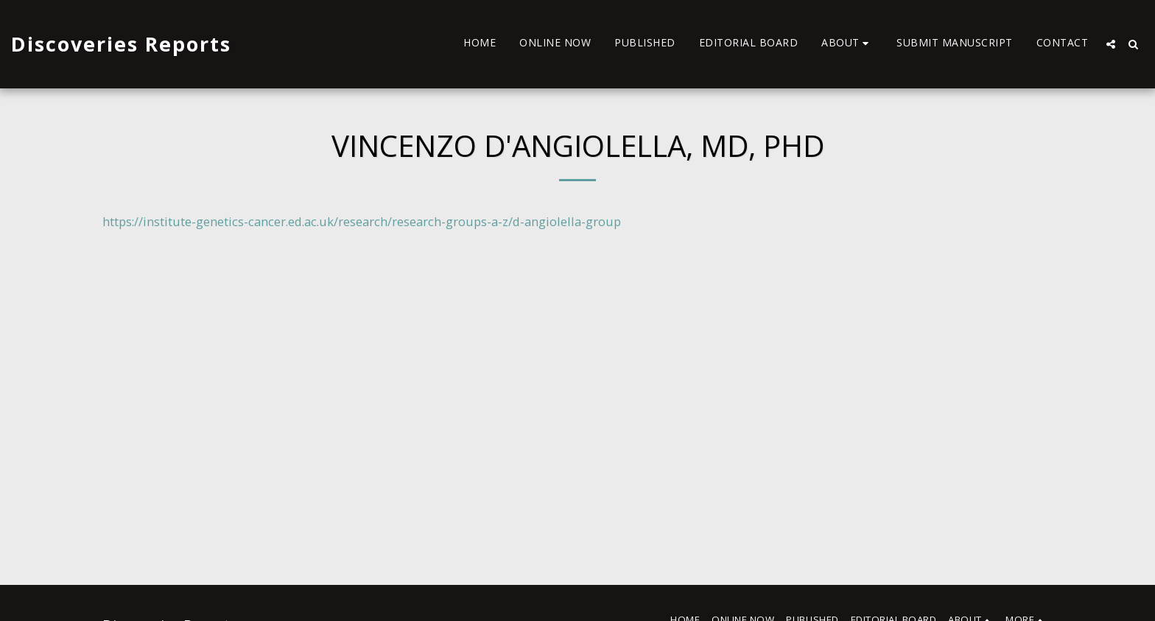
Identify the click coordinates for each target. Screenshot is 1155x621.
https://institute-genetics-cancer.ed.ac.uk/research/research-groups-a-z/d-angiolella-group (361, 221)
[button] (847, 44)
